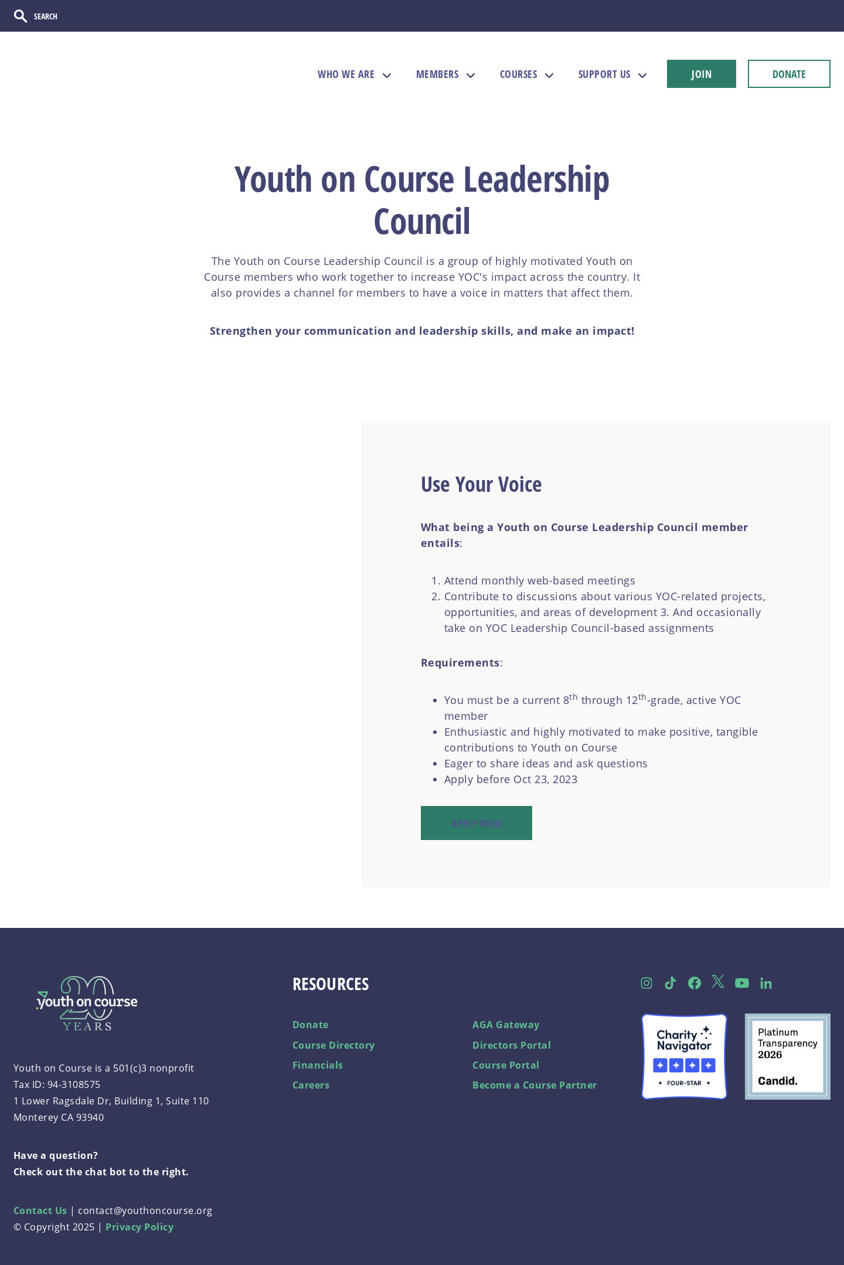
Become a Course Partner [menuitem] (534, 1085)
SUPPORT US (604, 74)
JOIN (702, 74)
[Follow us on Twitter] (718, 983)
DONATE (789, 74)
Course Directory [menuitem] (333, 1044)
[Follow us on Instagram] (647, 982)
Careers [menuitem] (311, 1085)
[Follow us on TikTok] (671, 982)
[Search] (73, 16)
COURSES (518, 74)
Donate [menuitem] (310, 1024)
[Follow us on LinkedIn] (766, 982)
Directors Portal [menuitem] (511, 1044)
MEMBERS (437, 74)
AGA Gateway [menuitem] (506, 1024)
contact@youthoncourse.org (145, 1209)
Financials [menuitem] (317, 1064)
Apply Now (476, 822)
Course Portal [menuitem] (506, 1064)
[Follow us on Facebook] (694, 982)
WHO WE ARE (346, 74)
